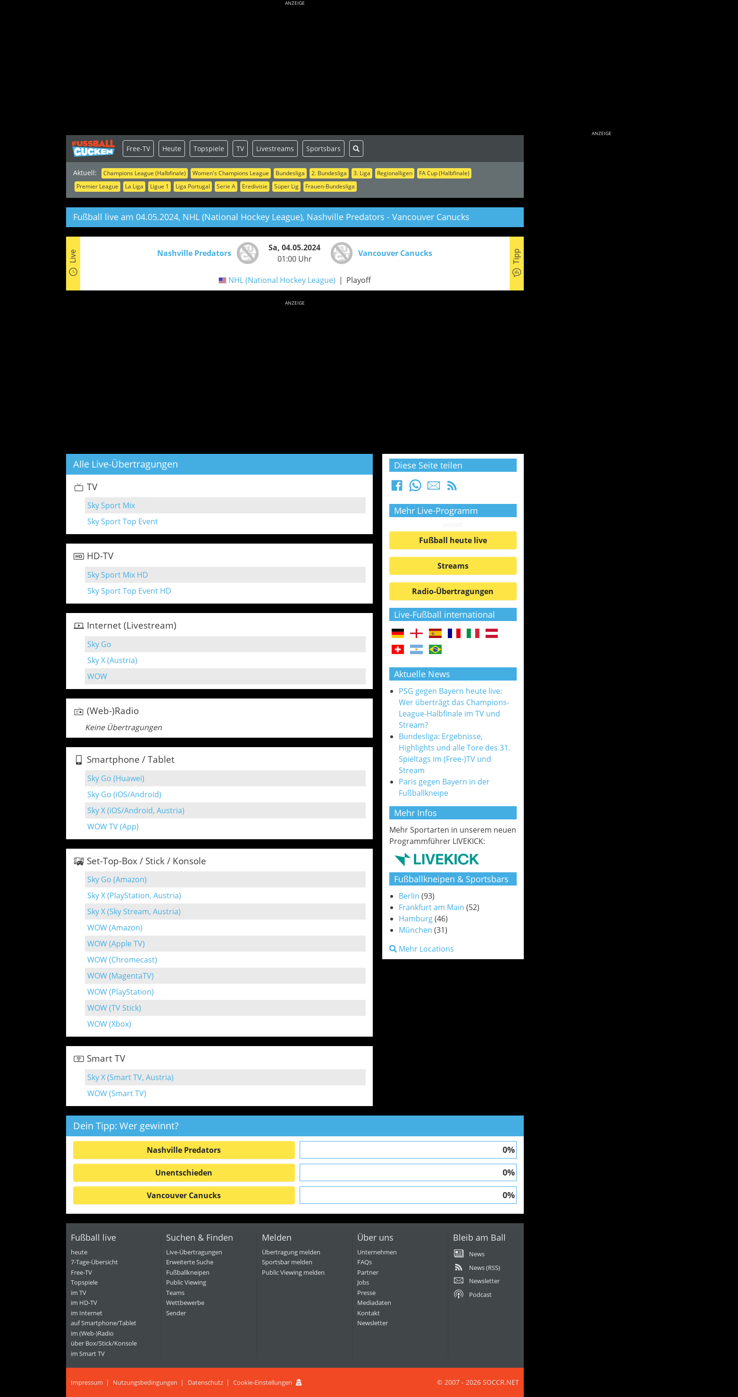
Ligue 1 (159, 186)
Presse (366, 1292)
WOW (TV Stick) (114, 1008)
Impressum (87, 1382)
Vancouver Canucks (184, 1195)
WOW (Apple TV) (116, 943)
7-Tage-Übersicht (94, 1262)
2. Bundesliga (329, 173)
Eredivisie (255, 186)
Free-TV (138, 148)
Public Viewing (186, 1282)
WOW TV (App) (113, 826)
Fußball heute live (453, 540)
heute (79, 1252)
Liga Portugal (193, 186)
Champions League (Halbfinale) (144, 173)
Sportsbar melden (287, 1262)
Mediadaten (374, 1302)
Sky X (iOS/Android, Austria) (135, 810)
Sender (176, 1313)
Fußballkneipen (188, 1272)
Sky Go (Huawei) (115, 778)
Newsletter (372, 1323)
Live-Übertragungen (194, 1252)
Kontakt (368, 1313)
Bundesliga (290, 173)
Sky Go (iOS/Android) (124, 794)
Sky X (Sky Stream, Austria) (134, 911)
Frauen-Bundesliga (330, 186)
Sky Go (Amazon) (117, 879)
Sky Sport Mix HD (117, 575)
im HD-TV (84, 1302)
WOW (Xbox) (109, 1024)
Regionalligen (394, 173)
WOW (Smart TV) (116, 1093)
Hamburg (416, 918)
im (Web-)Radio (92, 1333)
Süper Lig (286, 186)
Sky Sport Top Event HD (129, 591)
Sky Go (99, 644)
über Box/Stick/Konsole (104, 1343)
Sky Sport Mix (111, 505)
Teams (175, 1292)
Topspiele (208, 148)
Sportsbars (323, 148)
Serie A (226, 186)
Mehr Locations (421, 949)
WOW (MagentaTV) (120, 976)
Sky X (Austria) (112, 660)
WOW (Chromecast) (122, 959)
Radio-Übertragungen (453, 591)
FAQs (364, 1262)
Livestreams (275, 148)
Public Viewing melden (293, 1272)
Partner (367, 1272)
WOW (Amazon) (115, 927)
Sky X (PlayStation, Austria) (134, 895)
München (415, 930)
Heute (171, 148)
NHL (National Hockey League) (281, 280)
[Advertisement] (295, 68)
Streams (453, 566)
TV (240, 148)
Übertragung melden (291, 1252)
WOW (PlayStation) (120, 992)
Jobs (363, 1282)
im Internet (86, 1313)
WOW (97, 676)
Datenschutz (205, 1382)
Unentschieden (183, 1172)
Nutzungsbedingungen (145, 1382)
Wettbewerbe (185, 1302)
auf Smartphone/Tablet (103, 1323)
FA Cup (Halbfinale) (444, 173)
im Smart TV (88, 1353)
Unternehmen (377, 1252)
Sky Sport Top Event (122, 521)
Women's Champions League (231, 173)
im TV (78, 1292)
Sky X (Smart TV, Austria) (130, 1077)
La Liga (134, 186)
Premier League (97, 186)
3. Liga (361, 173)
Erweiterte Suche (189, 1262)
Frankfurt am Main (431, 907)
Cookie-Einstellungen (262, 1382)
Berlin (409, 896)
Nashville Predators (184, 1150)
